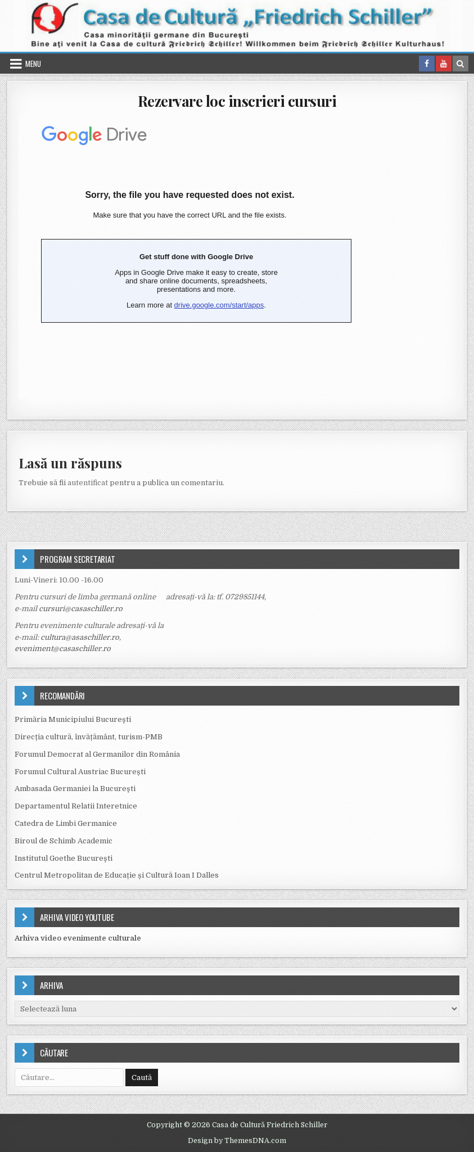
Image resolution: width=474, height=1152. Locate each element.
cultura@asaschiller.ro (79, 637)
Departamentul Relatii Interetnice (76, 806)
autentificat (87, 482)
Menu (33, 63)
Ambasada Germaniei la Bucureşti (75, 788)
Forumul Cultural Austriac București (80, 771)
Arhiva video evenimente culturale (78, 938)
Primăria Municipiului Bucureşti (73, 719)
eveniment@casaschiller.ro (63, 648)
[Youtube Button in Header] (444, 63)
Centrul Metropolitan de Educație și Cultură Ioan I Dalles (117, 875)
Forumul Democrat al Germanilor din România (97, 754)
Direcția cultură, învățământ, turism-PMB (88, 737)
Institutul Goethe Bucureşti (63, 858)
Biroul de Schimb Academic (63, 841)
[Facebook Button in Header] (427, 63)
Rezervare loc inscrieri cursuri (237, 101)
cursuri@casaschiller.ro (81, 608)
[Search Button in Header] (460, 63)
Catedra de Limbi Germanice (66, 823)
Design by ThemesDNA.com (237, 1141)
